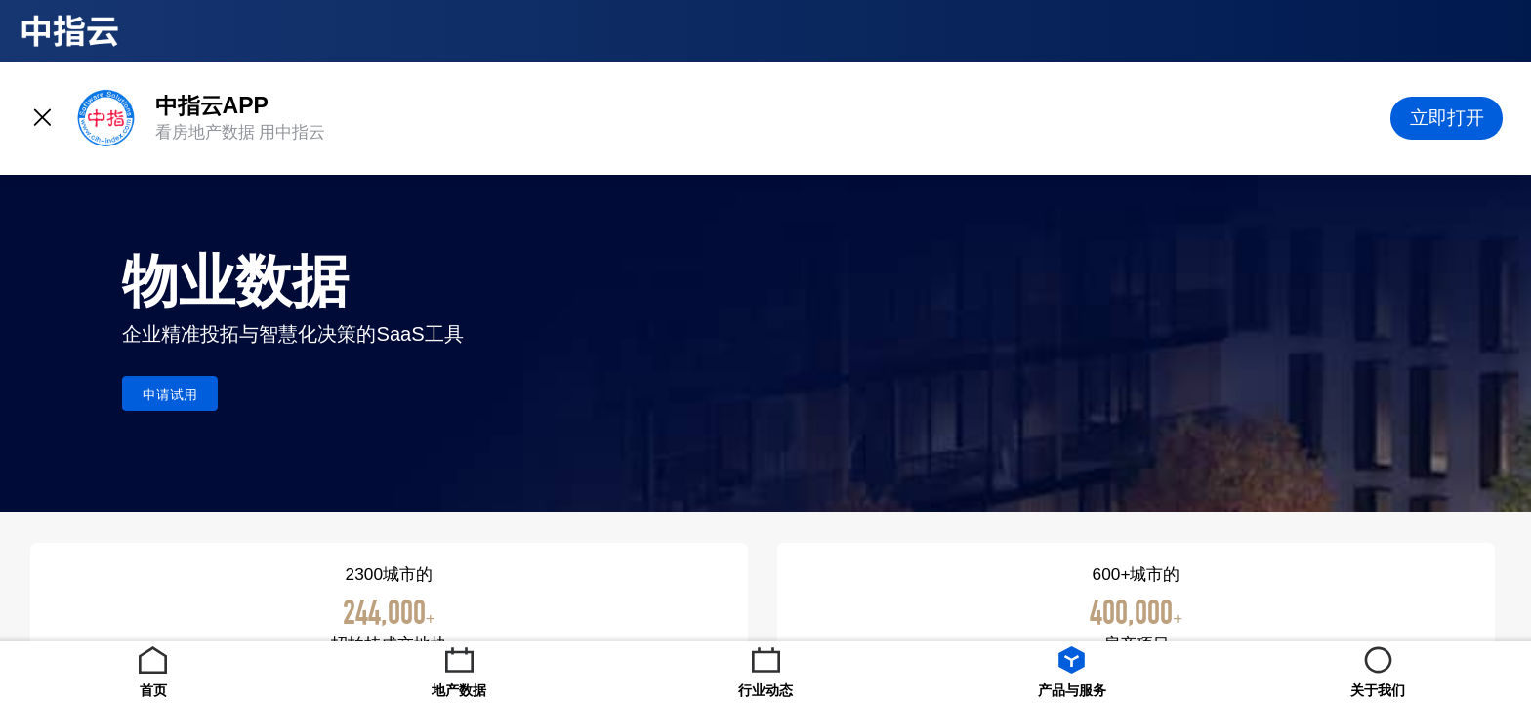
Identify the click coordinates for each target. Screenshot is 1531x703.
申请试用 (170, 394)
